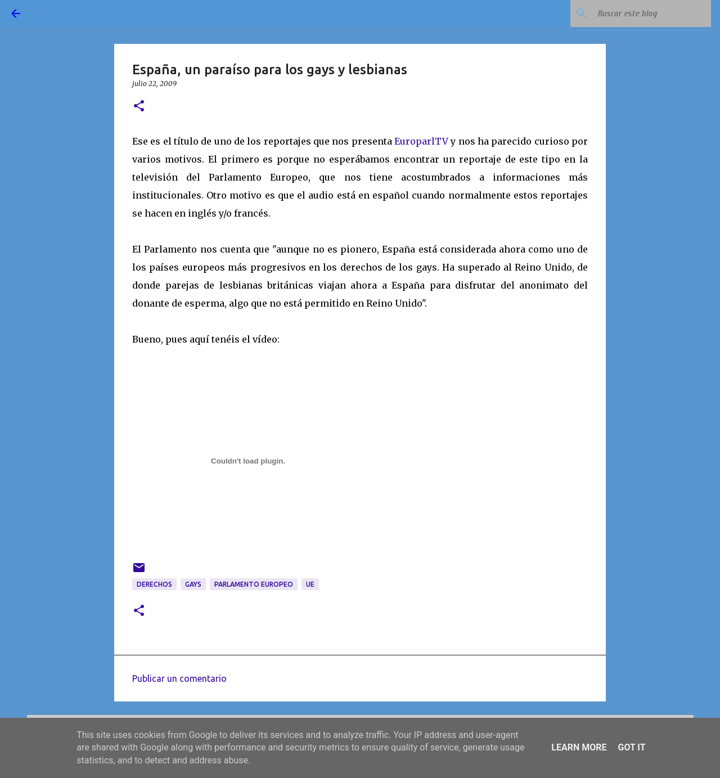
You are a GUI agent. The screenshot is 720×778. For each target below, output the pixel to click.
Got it (631, 747)
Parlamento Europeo (253, 584)
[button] (139, 106)
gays (193, 584)
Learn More (578, 747)
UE (310, 584)
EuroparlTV (421, 141)
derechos (154, 584)
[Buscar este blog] (652, 13)
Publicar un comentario (179, 678)
